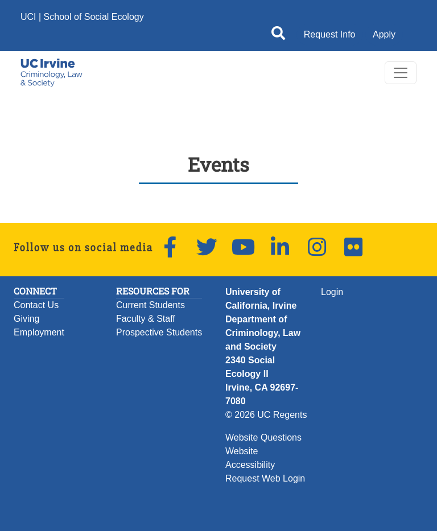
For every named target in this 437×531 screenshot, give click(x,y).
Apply (384, 34)
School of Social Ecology (94, 17)
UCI (28, 17)
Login (332, 292)
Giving (26, 318)
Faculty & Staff (145, 318)
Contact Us (36, 305)
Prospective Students (159, 332)
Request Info (330, 34)
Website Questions (263, 437)
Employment (39, 332)
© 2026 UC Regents (266, 415)
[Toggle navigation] (401, 72)
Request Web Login (265, 478)
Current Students (150, 305)
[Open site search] (278, 35)
